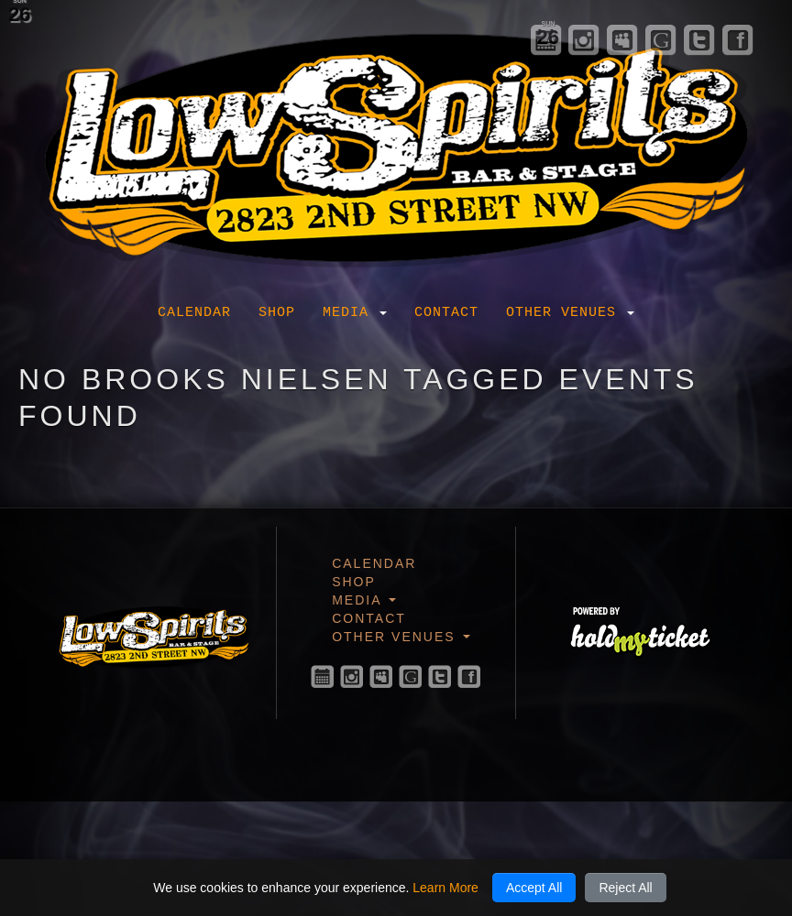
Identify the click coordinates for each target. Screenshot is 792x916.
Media (355, 313)
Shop (276, 313)
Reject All (625, 887)
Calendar (194, 313)
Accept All (534, 887)
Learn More (445, 887)
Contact (446, 313)
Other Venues (570, 313)
